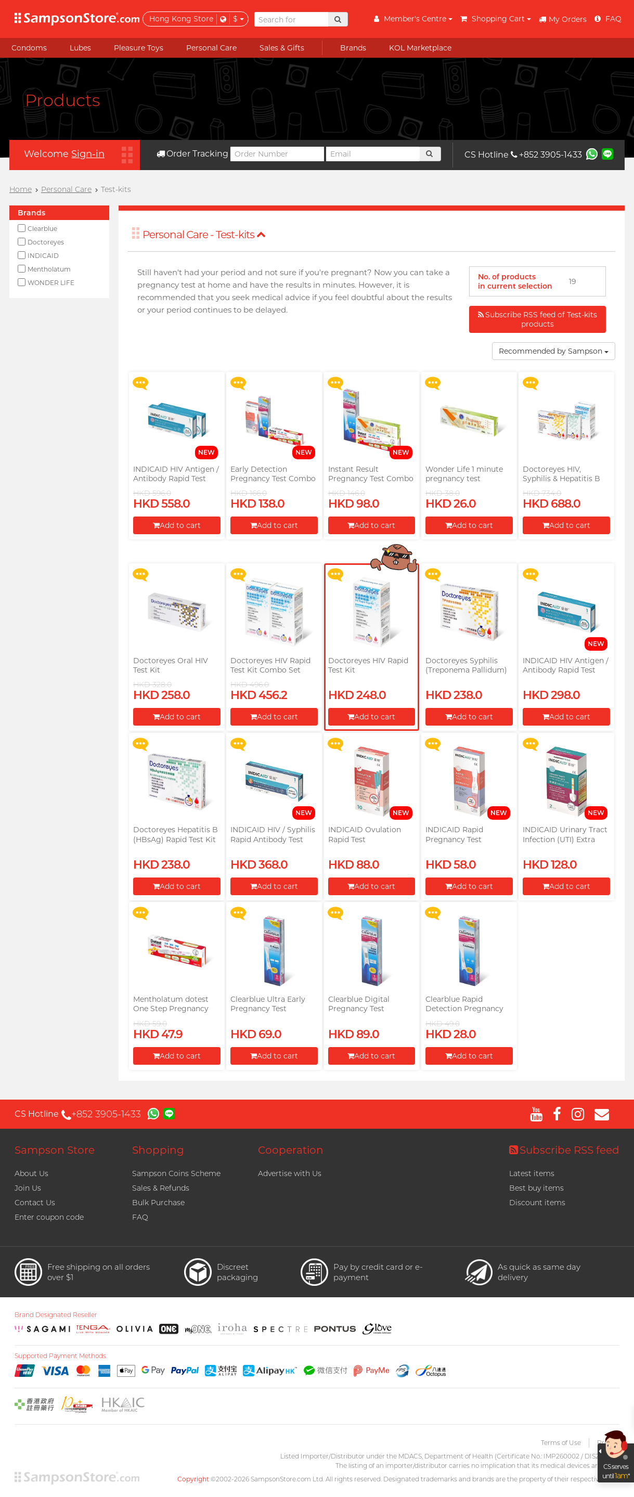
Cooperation (291, 1150)
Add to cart (177, 525)
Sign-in (88, 154)
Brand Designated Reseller (56, 1315)
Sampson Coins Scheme (176, 1173)
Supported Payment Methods (60, 1356)
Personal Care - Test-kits (204, 234)
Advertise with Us (289, 1173)
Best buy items (536, 1188)
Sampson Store (55, 1150)
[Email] (373, 154)
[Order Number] (277, 154)
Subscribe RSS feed (564, 1150)
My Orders (563, 19)
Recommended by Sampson (554, 351)
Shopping (158, 1150)
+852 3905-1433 (546, 155)
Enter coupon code (49, 1217)
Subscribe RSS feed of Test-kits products (537, 319)
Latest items (531, 1173)
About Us (31, 1173)
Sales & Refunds (160, 1188)
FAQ (140, 1217)
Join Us (28, 1188)
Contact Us (35, 1202)
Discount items (537, 1202)
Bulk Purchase (158, 1202)
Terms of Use (561, 1443)
